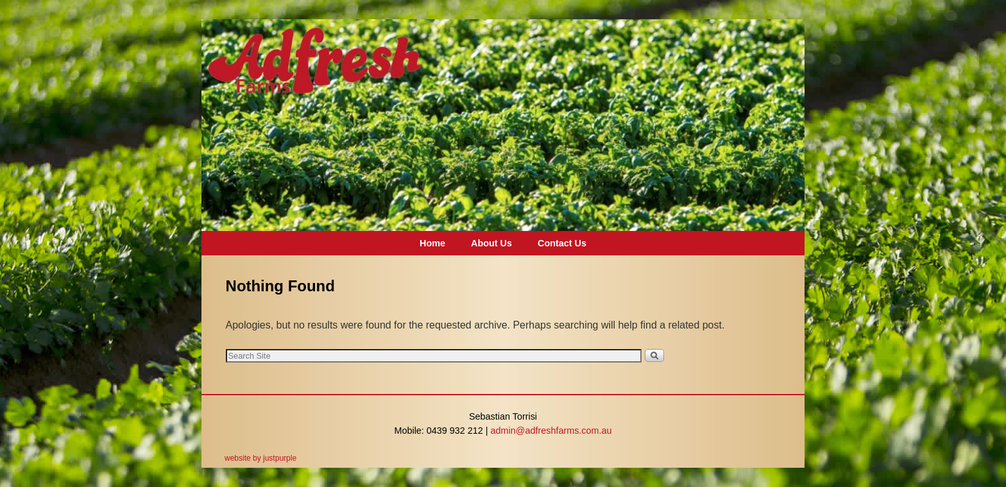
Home (432, 243)
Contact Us (562, 243)
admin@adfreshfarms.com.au (551, 430)
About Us (491, 243)
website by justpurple (260, 458)
